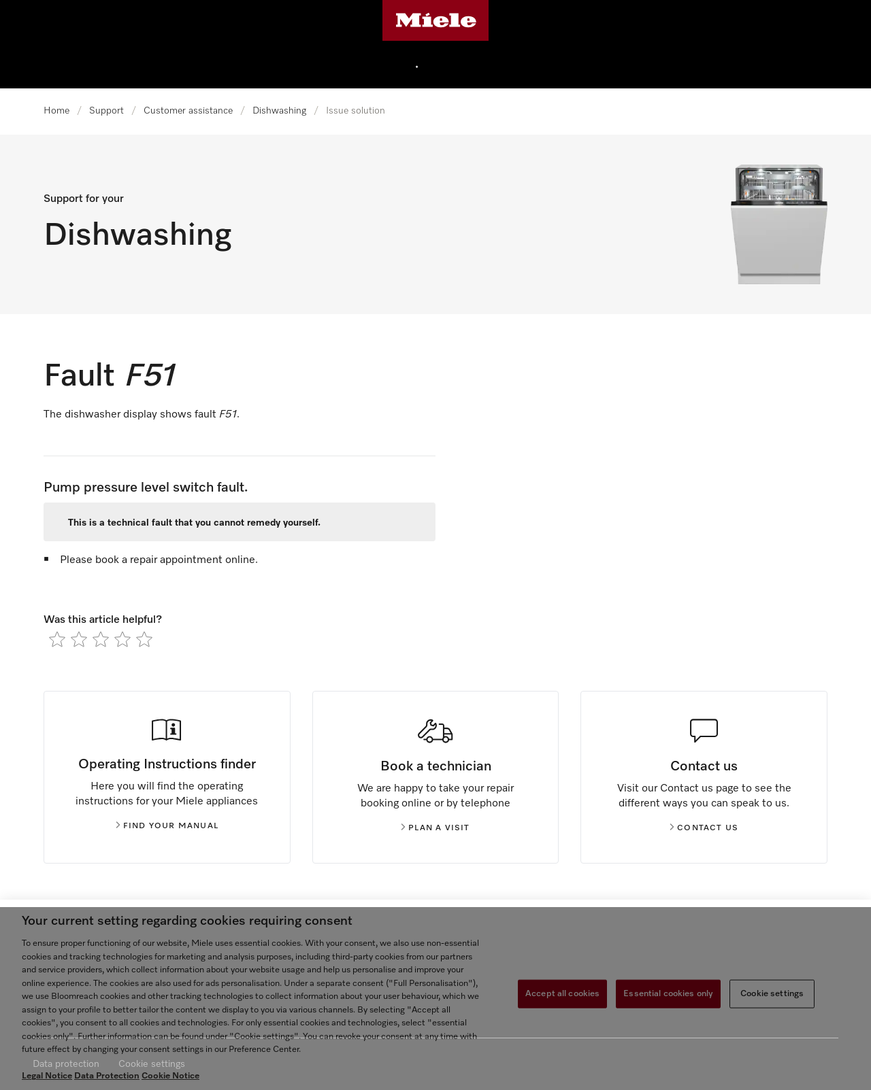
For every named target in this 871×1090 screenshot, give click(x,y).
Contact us (704, 828)
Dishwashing (279, 111)
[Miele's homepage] (435, 20)
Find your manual (167, 826)
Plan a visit (435, 828)
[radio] (57, 639)
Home (56, 111)
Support (106, 111)
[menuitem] (449, 64)
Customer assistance (188, 111)
